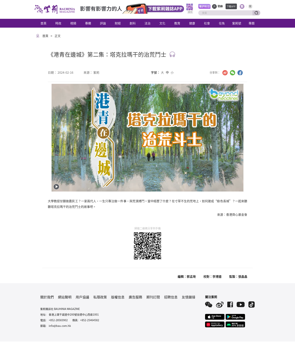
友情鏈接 (188, 297)
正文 (58, 36)
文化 (162, 23)
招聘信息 (171, 297)
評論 (103, 23)
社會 (207, 23)
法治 (147, 23)
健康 (192, 23)
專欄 (88, 23)
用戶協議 (82, 297)
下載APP (231, 6)
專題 (252, 23)
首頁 (43, 23)
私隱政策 (100, 297)
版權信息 (118, 297)
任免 (222, 23)
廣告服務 (135, 297)
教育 (177, 23)
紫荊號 (236, 23)
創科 (133, 23)
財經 (118, 23)
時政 (58, 23)
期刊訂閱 (153, 297)
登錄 (220, 6)
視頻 (73, 23)
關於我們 (47, 297)
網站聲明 (64, 297)
